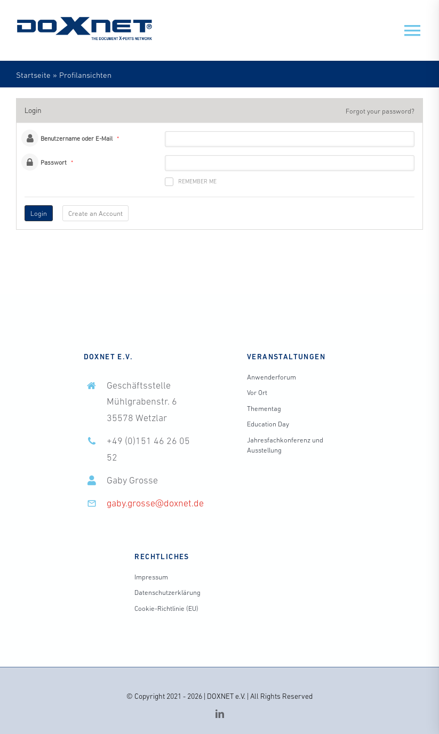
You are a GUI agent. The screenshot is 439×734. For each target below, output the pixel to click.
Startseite (33, 74)
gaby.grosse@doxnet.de (155, 503)
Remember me (191, 182)
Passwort (54, 162)
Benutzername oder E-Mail (77, 138)
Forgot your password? (380, 111)
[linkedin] (219, 713)
